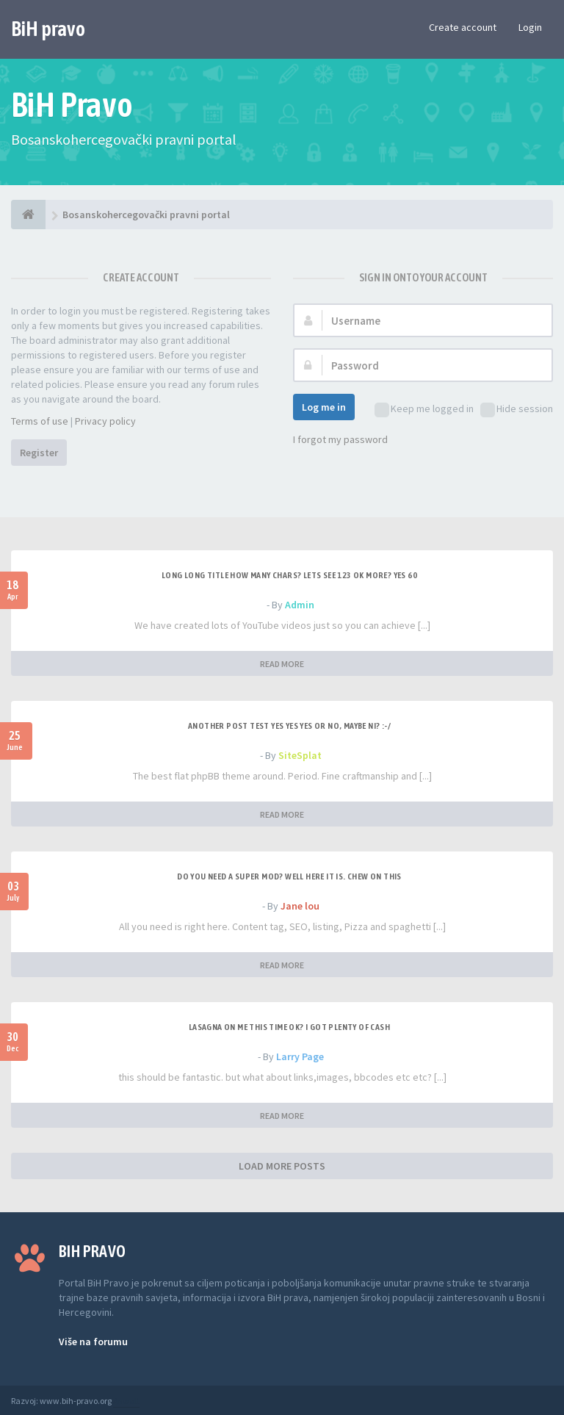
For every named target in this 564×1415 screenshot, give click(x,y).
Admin (299, 604)
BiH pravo (48, 28)
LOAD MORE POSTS (282, 1166)
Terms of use (39, 421)
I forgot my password (340, 439)
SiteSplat (300, 755)
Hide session (516, 409)
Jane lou (300, 905)
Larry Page (300, 1056)
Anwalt (126, 1400)
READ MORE (282, 663)
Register (39, 452)
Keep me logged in (424, 409)
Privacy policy (105, 421)
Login (530, 27)
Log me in (324, 407)
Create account (462, 27)
